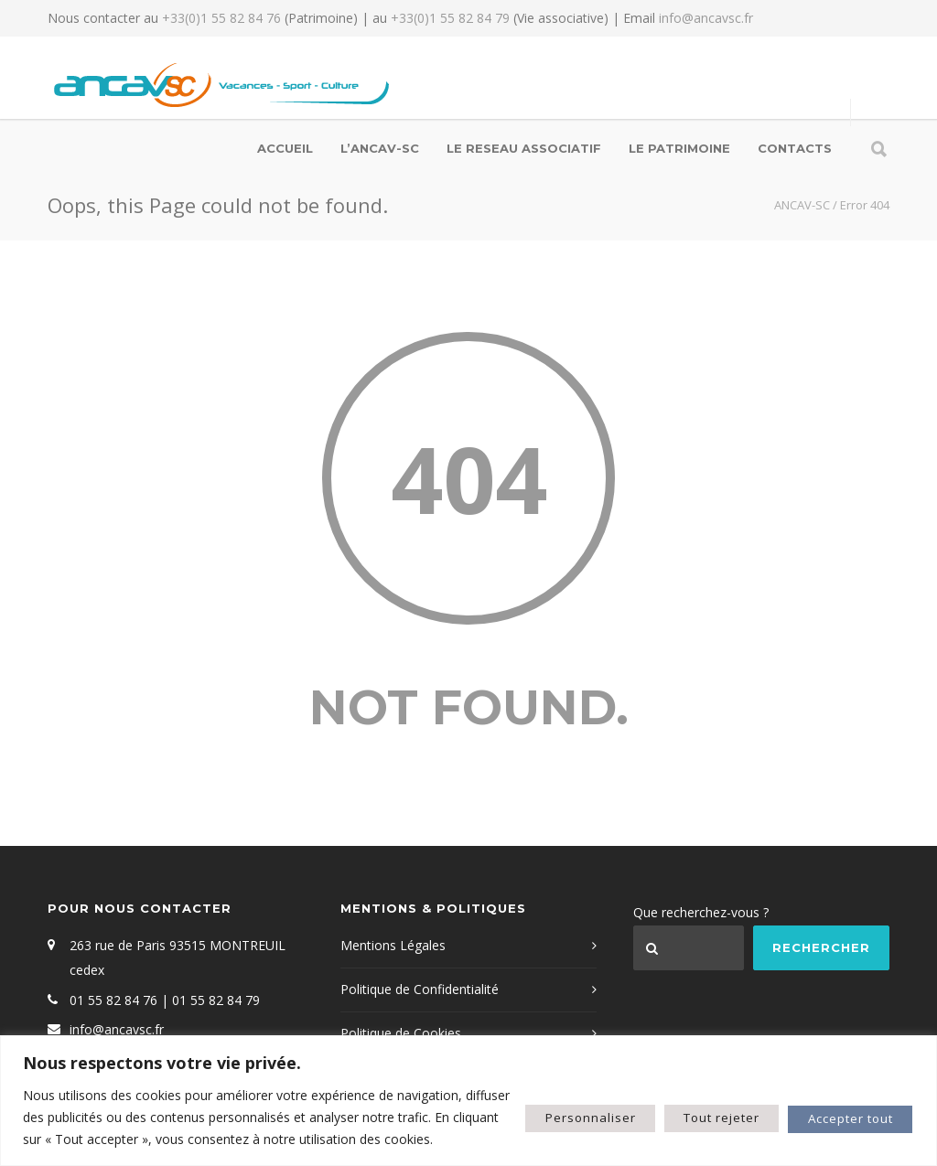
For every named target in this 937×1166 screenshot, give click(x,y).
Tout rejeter (693, 1106)
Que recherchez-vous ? (701, 912)
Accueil (285, 148)
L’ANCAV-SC (379, 148)
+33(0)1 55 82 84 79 (450, 18)
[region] (468, 1089)
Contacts (795, 148)
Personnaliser (546, 1106)
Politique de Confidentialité (419, 989)
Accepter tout (841, 1106)
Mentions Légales (393, 945)
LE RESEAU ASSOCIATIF (524, 148)
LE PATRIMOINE (679, 148)
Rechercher (821, 947)
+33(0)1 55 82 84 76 (221, 18)
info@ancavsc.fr (706, 18)
